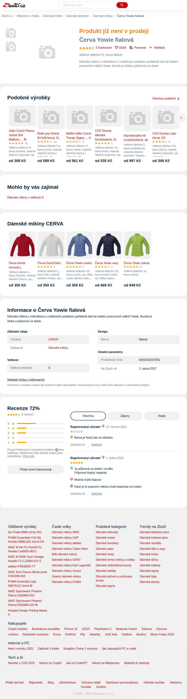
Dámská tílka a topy (152, 548)
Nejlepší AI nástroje (136, 663)
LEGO (86, 628)
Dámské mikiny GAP (65, 537)
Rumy (57, 634)
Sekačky (94, 634)
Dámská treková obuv (154, 537)
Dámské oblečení (77, 15)
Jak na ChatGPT (76, 663)
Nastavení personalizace (122, 682)
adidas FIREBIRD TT (21, 566)
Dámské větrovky (107, 532)
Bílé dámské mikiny (64, 554)
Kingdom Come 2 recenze (80, 648)
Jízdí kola (111, 634)
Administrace (67, 682)
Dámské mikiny (103, 15)
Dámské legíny (105, 585)
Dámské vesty (105, 554)
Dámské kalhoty (150, 565)
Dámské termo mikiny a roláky (115, 559)
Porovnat (137, 47)
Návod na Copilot (50, 663)
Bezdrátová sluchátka (46, 628)
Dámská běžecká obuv (154, 532)
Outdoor (127, 634)
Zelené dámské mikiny (66, 576)
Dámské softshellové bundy (113, 565)
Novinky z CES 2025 (21, 663)
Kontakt (86, 686)
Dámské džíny (149, 559)
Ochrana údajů (91, 682)
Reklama (176, 682)
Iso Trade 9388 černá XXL (25, 532)
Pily (82, 634)
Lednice (13, 634)
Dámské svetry (105, 537)
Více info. (29, 456)
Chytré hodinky (18, 628)
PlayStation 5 (102, 628)
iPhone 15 (70, 628)
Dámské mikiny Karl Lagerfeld (71, 565)
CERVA (53, 339)
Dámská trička (149, 554)
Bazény (141, 634)
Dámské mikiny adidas (66, 543)
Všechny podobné (166, 98)
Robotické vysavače (36, 634)
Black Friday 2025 (162, 634)
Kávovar (161, 628)
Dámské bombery (107, 543)
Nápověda (35, 682)
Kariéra (101, 686)
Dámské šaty (148, 576)
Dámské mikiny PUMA (66, 581)
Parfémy (70, 634)
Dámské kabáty (106, 570)
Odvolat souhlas (154, 682)
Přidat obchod (14, 682)
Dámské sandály (150, 543)
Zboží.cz (6, 15)
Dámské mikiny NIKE (65, 532)
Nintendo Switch (126, 628)
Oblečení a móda (28, 15)
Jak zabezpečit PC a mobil (119, 648)
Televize (146, 628)
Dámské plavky (149, 581)
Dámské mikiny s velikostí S (25, 197)
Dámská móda (52, 15)
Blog (51, 682)
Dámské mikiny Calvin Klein (70, 548)
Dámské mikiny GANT (66, 559)
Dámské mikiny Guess (66, 570)
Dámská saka (104, 548)
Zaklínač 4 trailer (48, 648)
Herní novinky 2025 (20, 648)
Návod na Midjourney (106, 663)
